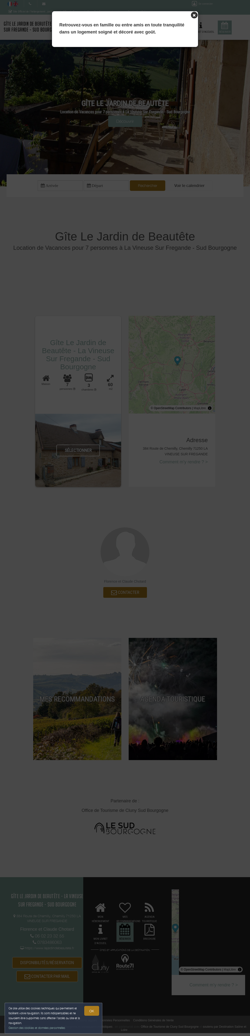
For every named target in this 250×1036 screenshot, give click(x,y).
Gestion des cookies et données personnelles (37, 1028)
